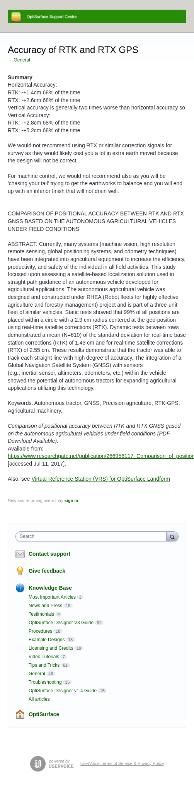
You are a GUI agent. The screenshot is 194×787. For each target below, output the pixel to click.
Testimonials (41, 614)
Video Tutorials (44, 656)
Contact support (49, 554)
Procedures (40, 631)
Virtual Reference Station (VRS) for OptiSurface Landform (100, 479)
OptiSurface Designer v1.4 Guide (63, 690)
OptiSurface (44, 714)
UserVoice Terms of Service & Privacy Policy (122, 763)
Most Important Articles (52, 597)
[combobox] (92, 536)
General (37, 673)
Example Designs (47, 639)
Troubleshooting (45, 682)
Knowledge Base (50, 588)
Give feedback (47, 571)
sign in (71, 500)
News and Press (45, 605)
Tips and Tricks (44, 665)
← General (19, 60)
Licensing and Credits (51, 648)
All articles (39, 699)
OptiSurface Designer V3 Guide (61, 622)
